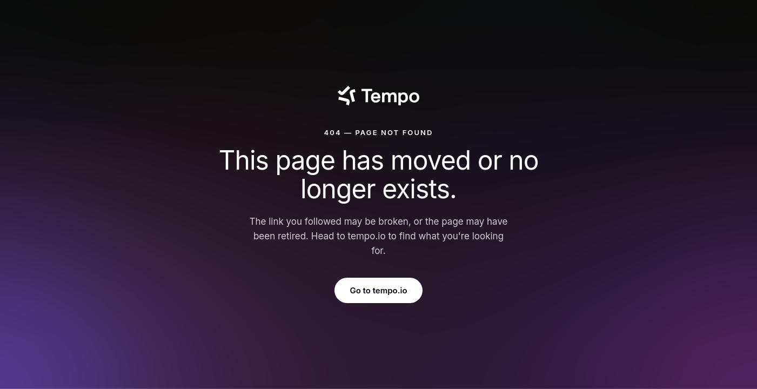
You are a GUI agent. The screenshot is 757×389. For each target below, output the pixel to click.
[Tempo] (378, 95)
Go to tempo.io (378, 290)
